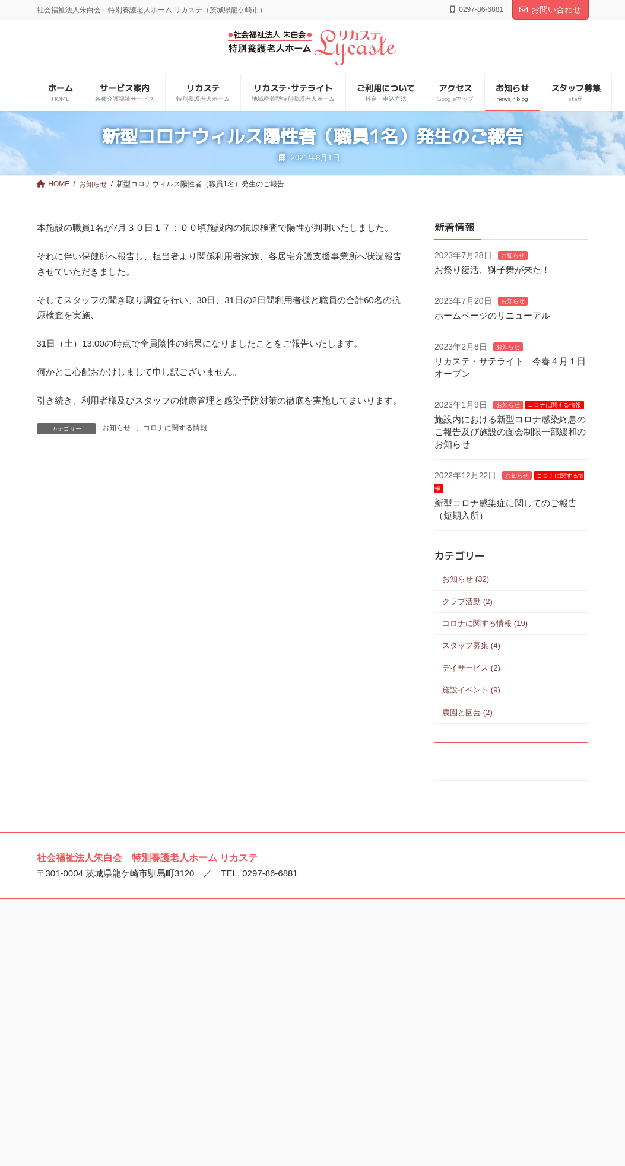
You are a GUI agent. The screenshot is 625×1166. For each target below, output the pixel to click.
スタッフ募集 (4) (471, 645)
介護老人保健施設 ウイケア (295, 1045)
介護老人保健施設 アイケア (295, 1027)
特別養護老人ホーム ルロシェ (110, 991)
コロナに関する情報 (175, 428)
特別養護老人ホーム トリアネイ (114, 1057)
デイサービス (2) (471, 667)
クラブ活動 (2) (467, 601)
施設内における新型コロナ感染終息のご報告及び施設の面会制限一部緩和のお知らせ (510, 431)
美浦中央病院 (269, 972)
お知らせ (116, 428)
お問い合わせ (550, 9)
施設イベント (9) (471, 689)
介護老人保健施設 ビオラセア (299, 1064)
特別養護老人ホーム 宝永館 (484, 972)
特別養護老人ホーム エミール (110, 1076)
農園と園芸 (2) (467, 712)
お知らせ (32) (465, 578)
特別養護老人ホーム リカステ (110, 1039)
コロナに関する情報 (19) (485, 623)
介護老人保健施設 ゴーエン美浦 (303, 991)
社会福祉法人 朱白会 (93, 972)
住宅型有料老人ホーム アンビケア (496, 1046)
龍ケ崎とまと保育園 (92, 1094)
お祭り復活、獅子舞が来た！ (492, 270)
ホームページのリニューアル (492, 315)
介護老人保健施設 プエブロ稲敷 (303, 1009)
